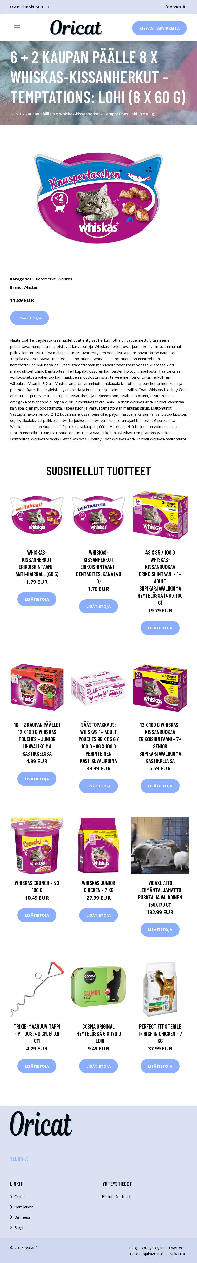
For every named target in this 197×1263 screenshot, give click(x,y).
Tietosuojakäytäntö (146, 1253)
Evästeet (177, 1247)
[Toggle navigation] (17, 28)
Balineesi (22, 1217)
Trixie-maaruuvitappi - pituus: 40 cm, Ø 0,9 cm (37, 1033)
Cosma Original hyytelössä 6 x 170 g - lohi (98, 1033)
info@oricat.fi (174, 6)
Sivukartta (176, 1253)
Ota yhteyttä (153, 1247)
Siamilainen (23, 1206)
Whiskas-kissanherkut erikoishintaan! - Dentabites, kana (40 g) (98, 566)
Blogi (18, 1227)
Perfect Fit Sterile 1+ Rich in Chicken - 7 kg (160, 1033)
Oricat (19, 1196)
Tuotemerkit (45, 278)
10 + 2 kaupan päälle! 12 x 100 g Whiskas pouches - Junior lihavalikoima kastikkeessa (37, 739)
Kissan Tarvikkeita (160, 28)
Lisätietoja (29, 317)
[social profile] (48, 7)
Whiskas (65, 278)
